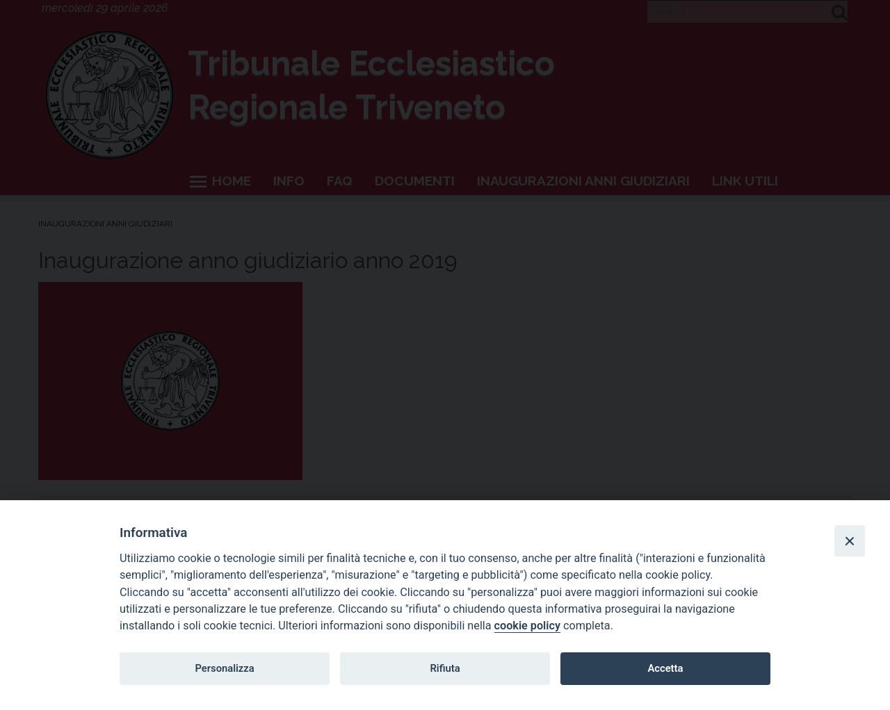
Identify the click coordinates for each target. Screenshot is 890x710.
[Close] (849, 540)
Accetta (665, 668)
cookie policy (527, 625)
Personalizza (224, 668)
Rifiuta (445, 668)
